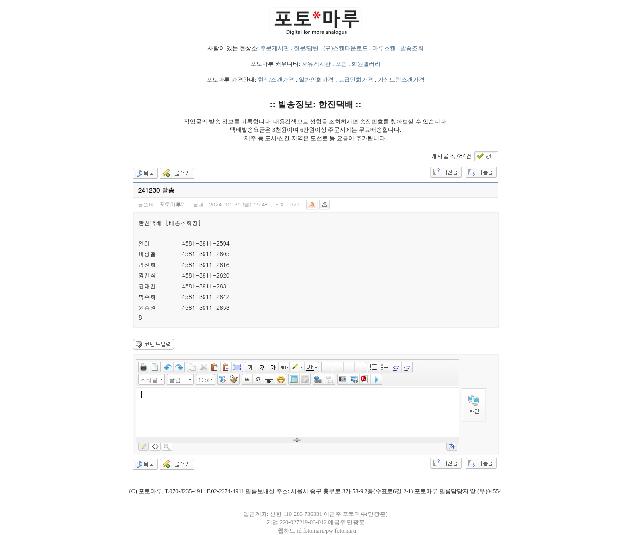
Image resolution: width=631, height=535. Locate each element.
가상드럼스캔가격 (401, 79)
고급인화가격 (355, 79)
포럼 (341, 64)
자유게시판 (316, 64)
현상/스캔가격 (276, 79)
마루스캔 (384, 48)
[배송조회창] (183, 222)
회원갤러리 (366, 64)
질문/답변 (306, 48)
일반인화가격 (316, 79)
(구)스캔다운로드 (345, 48)
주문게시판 (274, 48)
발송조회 (412, 48)
